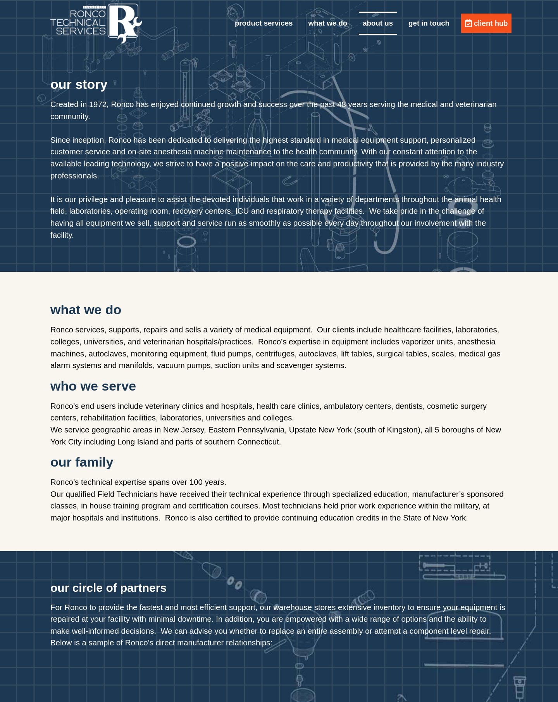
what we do (328, 23)
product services (264, 23)
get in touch (429, 23)
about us (378, 23)
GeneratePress (340, 690)
